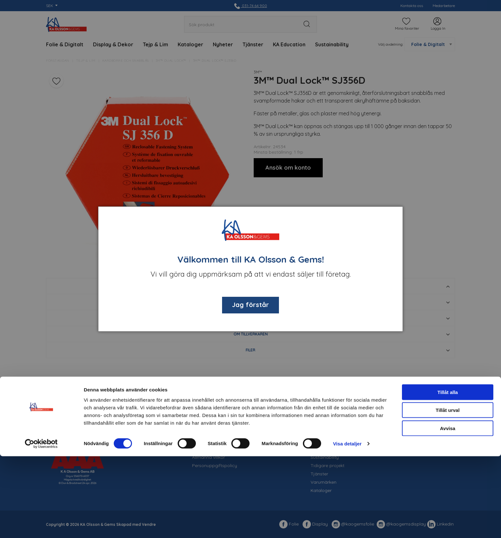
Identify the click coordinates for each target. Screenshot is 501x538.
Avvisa (447, 510)
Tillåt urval (448, 492)
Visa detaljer (347, 525)
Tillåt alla (447, 474)
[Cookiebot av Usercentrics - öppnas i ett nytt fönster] (41, 525)
